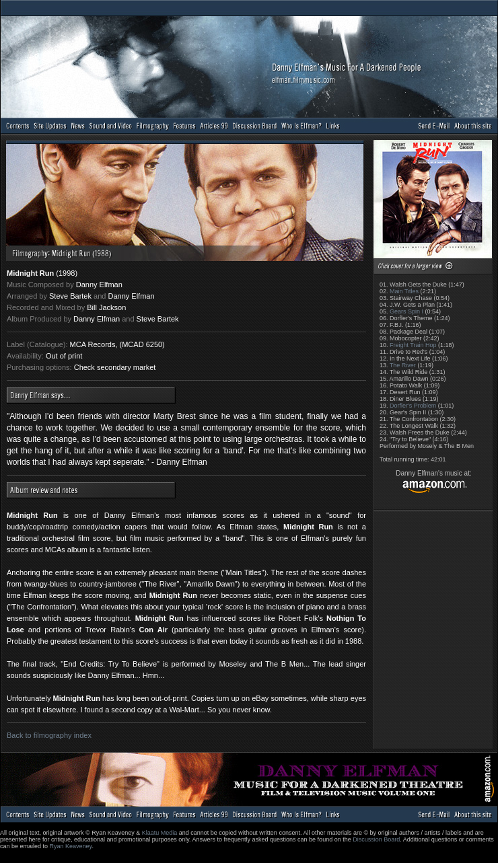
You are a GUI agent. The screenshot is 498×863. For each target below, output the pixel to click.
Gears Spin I (406, 311)
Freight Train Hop (413, 345)
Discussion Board (376, 839)
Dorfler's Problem (413, 405)
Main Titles (404, 291)
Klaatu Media (160, 832)
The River (403, 365)
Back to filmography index (49, 735)
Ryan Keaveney (71, 846)
